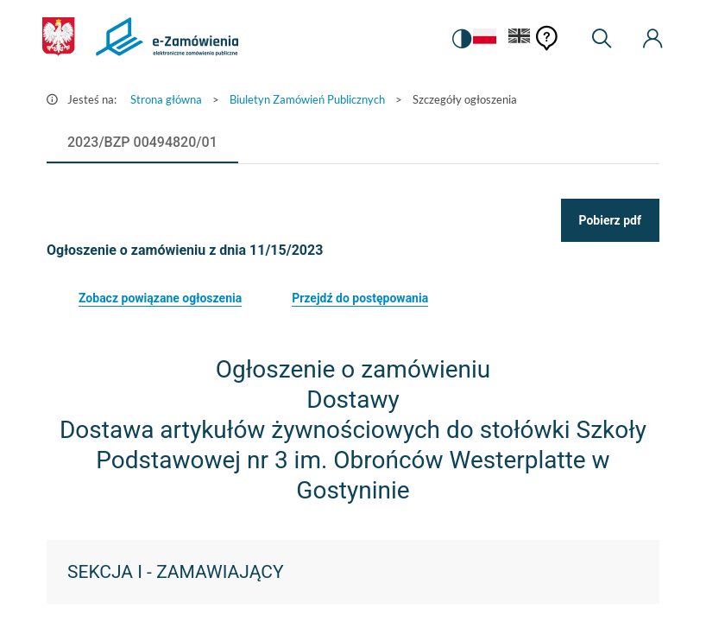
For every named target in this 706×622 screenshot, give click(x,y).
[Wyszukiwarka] (601, 39)
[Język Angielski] (519, 39)
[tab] (142, 142)
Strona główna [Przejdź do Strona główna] (166, 99)
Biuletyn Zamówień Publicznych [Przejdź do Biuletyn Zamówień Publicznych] (307, 99)
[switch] (460, 39)
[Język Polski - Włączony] (483, 39)
